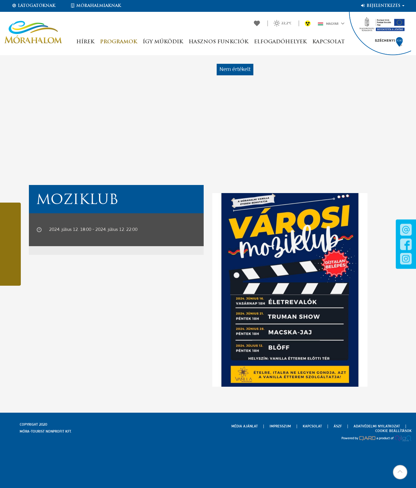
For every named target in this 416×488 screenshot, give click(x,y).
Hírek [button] (85, 42)
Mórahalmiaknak (95, 5)
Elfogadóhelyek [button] (280, 42)
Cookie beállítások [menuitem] (393, 431)
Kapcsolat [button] (328, 42)
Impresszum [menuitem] (280, 426)
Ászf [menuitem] (338, 426)
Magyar (331, 23)
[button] (400, 472)
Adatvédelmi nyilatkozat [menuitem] (377, 426)
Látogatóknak (33, 5)
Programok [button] (118, 42)
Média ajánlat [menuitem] (244, 426)
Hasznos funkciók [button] (218, 42)
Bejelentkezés (382, 5)
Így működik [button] (163, 42)
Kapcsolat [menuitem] (312, 426)
